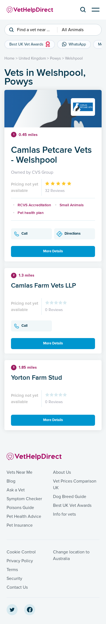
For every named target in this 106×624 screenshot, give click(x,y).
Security (14, 578)
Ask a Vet (16, 490)
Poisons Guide (20, 507)
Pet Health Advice (24, 516)
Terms (12, 569)
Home (9, 58)
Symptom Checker (24, 499)
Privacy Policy (20, 561)
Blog (11, 481)
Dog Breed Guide (69, 496)
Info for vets (64, 514)
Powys (55, 58)
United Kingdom (32, 58)
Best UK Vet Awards (72, 505)
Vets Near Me (19, 472)
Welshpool (74, 58)
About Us (62, 472)
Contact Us (17, 587)
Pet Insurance (20, 525)
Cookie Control (21, 552)
